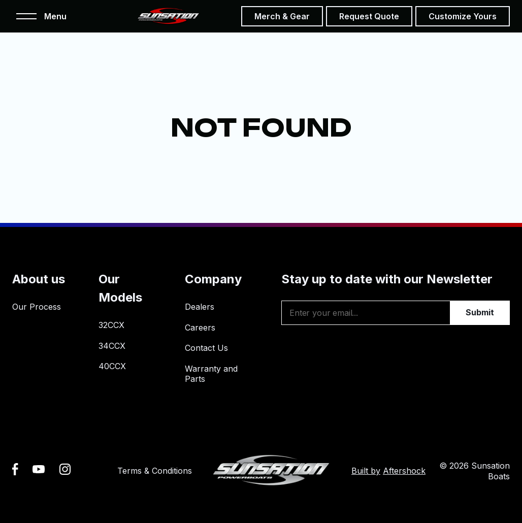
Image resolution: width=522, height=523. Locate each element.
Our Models (120, 288)
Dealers (199, 307)
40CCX (112, 366)
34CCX (112, 346)
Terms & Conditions (154, 471)
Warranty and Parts (211, 374)
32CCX (111, 325)
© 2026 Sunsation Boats (474, 471)
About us (38, 279)
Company (213, 279)
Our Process (36, 307)
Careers (200, 327)
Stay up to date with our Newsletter (387, 279)
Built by (388, 471)
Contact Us (206, 348)
